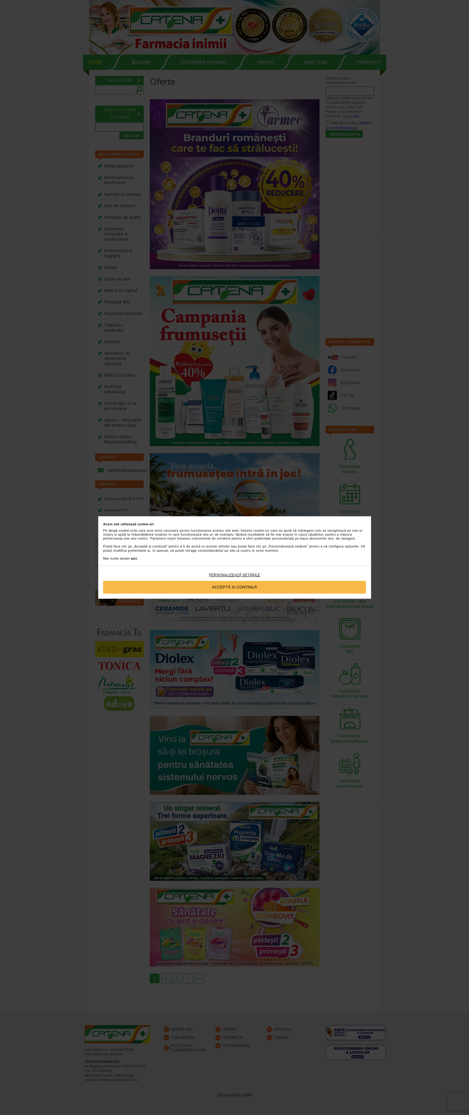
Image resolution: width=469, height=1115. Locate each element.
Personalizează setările (234, 575)
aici (134, 558)
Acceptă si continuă (234, 587)
